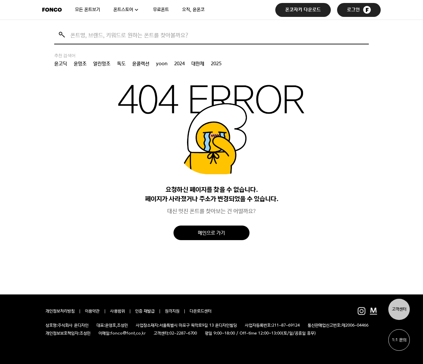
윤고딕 (60, 63)
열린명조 (101, 63)
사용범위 (117, 311)
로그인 (359, 10)
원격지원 (172, 311)
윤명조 (80, 63)
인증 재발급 (145, 311)
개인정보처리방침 (60, 311)
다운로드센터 (201, 311)
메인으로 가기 (211, 232)
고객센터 (399, 309)
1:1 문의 (399, 340)
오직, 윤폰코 (193, 9)
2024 (179, 63)
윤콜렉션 (140, 63)
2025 (216, 63)
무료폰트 (161, 9)
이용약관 (92, 311)
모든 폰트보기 (87, 9)
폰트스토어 (123, 9)
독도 (121, 63)
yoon (162, 63)
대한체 (197, 63)
